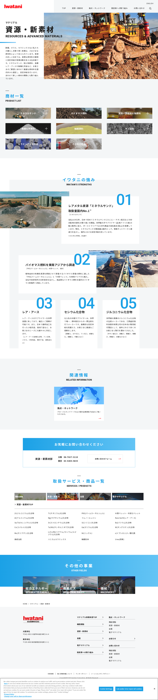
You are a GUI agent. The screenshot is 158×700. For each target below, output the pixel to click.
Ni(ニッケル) (87, 543)
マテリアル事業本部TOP (87, 635)
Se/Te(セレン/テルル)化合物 (26, 531)
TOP (64, 8)
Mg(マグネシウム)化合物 (58, 526)
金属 (79, 656)
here (6, 686)
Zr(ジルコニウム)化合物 (24, 521)
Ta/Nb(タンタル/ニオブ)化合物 (61, 536)
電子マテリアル (83, 663)
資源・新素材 (77, 8)
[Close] (154, 691)
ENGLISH (149, 3)
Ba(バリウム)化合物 (123, 531)
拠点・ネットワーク (97, 8)
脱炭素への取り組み (119, 8)
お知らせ (112, 656)
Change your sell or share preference (18, 699)
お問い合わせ (139, 8)
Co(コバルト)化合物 (22, 536)
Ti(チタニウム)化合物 (57, 521)
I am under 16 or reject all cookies (129, 691)
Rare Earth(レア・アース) (125, 526)
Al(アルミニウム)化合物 (24, 526)
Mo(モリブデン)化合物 (23, 543)
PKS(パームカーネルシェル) (93, 521)
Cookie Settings (106, 691)
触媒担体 (85, 549)
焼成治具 (18, 549)
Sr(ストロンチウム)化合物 (58, 531)
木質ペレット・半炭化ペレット (127, 521)
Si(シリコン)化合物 (89, 531)
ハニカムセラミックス (57, 549)
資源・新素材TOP (25, 511)
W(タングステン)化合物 (124, 536)
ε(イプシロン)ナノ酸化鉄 (125, 543)
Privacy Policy (9, 697)
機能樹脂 (80, 642)
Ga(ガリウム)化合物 (90, 536)
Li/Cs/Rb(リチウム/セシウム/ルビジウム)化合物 (62, 543)
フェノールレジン (89, 526)
